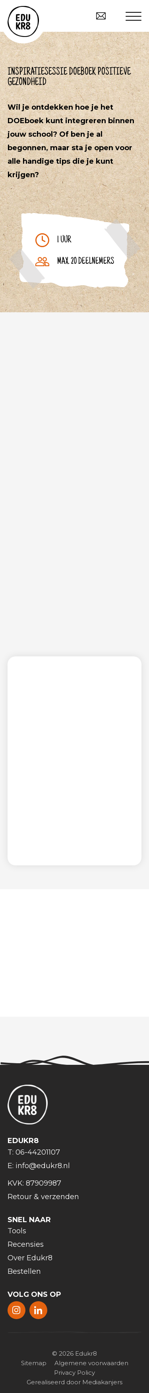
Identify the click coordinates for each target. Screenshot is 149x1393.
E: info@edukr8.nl (39, 1165)
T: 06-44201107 (34, 1152)
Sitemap (33, 1363)
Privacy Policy (74, 1372)
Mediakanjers (102, 1382)
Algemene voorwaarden (91, 1363)
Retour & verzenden (43, 1196)
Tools (17, 1231)
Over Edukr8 (30, 1258)
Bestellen (24, 1271)
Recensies (26, 1244)
